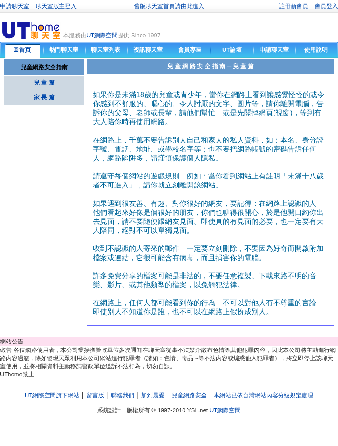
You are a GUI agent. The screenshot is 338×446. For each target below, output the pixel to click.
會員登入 (326, 6)
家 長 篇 (44, 97)
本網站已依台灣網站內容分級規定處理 (263, 395)
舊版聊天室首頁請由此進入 (169, 6)
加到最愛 (152, 395)
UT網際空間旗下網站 (52, 395)
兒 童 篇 (44, 82)
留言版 (95, 395)
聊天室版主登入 (56, 6)
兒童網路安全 (189, 395)
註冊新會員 (293, 6)
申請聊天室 (14, 6)
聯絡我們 (122, 395)
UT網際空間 (102, 35)
